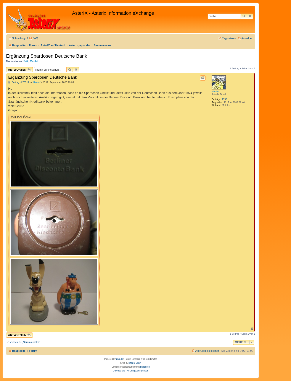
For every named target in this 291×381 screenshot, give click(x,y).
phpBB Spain (135, 363)
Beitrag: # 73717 (18, 82)
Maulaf (34, 61)
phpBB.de (145, 367)
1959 (224, 99)
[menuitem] (33, 38)
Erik (26, 61)
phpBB (119, 359)
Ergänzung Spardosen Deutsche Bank (46, 56)
